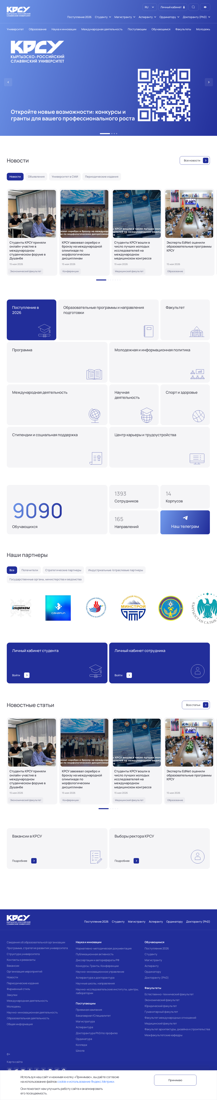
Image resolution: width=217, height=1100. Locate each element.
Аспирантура (84, 1027)
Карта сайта (15, 1062)
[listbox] (150, 7)
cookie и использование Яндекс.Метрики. (86, 1081)
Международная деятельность (27, 1001)
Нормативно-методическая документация (104, 948)
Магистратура (85, 1021)
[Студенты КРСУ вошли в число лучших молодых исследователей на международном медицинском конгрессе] (137, 232)
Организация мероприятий (24, 971)
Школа (80, 1050)
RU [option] (146, 7)
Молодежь (14, 1006)
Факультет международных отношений (170, 1018)
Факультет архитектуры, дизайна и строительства (177, 1029)
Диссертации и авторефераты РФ (97, 960)
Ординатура (84, 1039)
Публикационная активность (95, 954)
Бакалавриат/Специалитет (93, 1015)
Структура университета (23, 954)
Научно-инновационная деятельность (32, 1012)
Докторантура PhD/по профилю (97, 1033)
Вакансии (13, 966)
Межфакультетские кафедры (163, 1035)
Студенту (151, 954)
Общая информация (20, 1024)
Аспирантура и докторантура (95, 977)
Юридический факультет (161, 1006)
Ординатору (153, 972)
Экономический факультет (162, 1000)
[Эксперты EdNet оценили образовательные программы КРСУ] (189, 232)
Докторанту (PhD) (157, 977)
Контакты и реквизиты (21, 960)
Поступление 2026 (157, 948)
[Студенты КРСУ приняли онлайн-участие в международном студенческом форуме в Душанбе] (32, 232)
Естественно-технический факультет (169, 994)
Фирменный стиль (18, 989)
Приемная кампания (89, 1010)
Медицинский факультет (161, 1023)
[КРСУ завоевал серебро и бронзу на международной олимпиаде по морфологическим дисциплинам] (84, 232)
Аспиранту (152, 966)
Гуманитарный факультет (161, 1012)
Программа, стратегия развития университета (37, 948)
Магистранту (153, 960)
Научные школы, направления (95, 983)
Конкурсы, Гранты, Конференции (97, 966)
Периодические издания (23, 983)
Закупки (12, 995)
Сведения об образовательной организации (36, 942)
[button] (105, 133)
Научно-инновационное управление (100, 972)
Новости (12, 977)
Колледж (81, 1045)
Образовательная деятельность (28, 1018)
